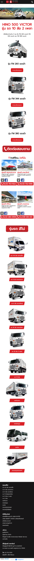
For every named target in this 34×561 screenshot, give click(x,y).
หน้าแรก (2, 6)
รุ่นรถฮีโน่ (8, 6)
